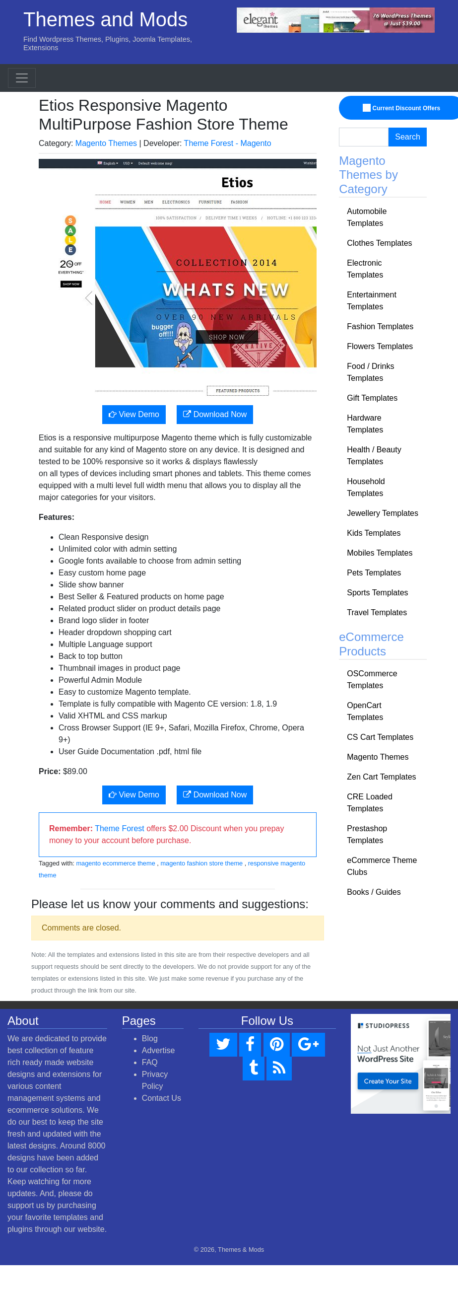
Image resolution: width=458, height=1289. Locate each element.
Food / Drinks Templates (370, 372)
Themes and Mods (105, 19)
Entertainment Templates (371, 300)
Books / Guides (374, 892)
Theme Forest (119, 828)
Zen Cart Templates (381, 777)
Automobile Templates (367, 217)
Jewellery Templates (382, 513)
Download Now (215, 414)
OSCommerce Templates (372, 679)
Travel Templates (377, 612)
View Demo (134, 414)
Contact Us (161, 1098)
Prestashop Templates (367, 834)
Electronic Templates (365, 269)
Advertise (158, 1050)
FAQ (150, 1062)
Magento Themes (106, 143)
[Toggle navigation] (22, 78)
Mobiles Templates (379, 553)
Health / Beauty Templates (374, 455)
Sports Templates (377, 592)
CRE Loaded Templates (370, 802)
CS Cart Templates (380, 737)
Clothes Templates (379, 243)
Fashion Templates (380, 326)
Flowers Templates (380, 346)
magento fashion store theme (201, 863)
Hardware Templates (365, 424)
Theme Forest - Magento (227, 143)
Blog (150, 1038)
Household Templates (366, 487)
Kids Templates (373, 533)
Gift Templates (372, 398)
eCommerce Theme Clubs (382, 866)
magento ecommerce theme (115, 863)
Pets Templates (374, 573)
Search (407, 137)
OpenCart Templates (365, 711)
